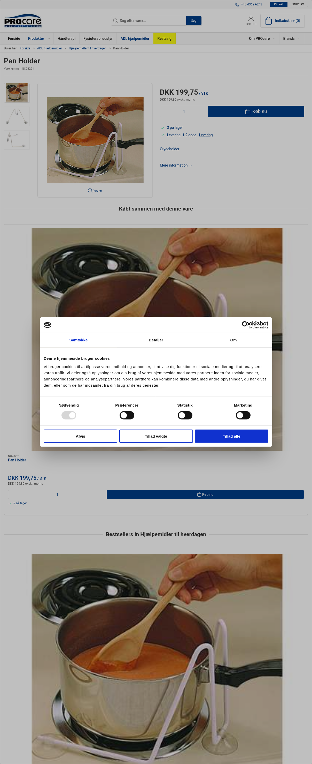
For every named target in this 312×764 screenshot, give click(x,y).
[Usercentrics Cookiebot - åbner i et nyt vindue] (245, 325)
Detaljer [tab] (156, 340)
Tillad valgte (156, 436)
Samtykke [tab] (78, 340)
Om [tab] (233, 340)
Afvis (80, 436)
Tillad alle (231, 436)
